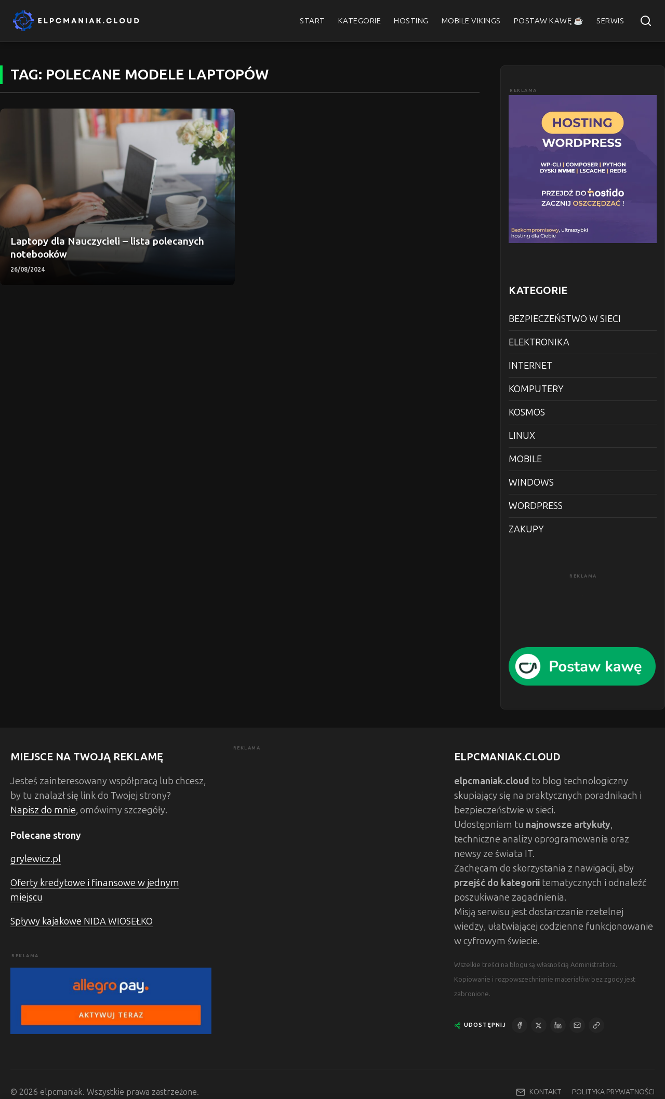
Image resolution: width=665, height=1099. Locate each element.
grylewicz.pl (35, 859)
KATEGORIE (359, 20)
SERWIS (610, 20)
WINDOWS (531, 482)
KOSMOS (527, 412)
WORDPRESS (536, 506)
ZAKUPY (526, 529)
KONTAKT (545, 1092)
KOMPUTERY (536, 389)
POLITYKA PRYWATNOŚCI (613, 1092)
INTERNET (530, 365)
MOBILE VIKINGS (471, 20)
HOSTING (411, 20)
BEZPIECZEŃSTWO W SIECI (565, 319)
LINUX (522, 435)
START (312, 20)
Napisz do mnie (43, 810)
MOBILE (525, 459)
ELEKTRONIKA (539, 342)
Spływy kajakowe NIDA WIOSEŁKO (81, 921)
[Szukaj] (646, 21)
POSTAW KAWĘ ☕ (549, 20)
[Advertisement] (332, 825)
